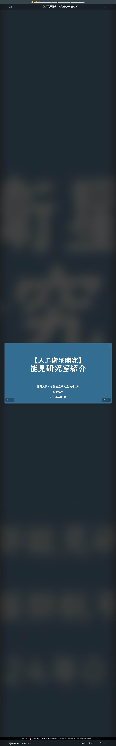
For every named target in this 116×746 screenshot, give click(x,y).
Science (82, 743)
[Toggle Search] (105, 6)
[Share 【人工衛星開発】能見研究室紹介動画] (96, 743)
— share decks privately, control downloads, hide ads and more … (58, 2)
